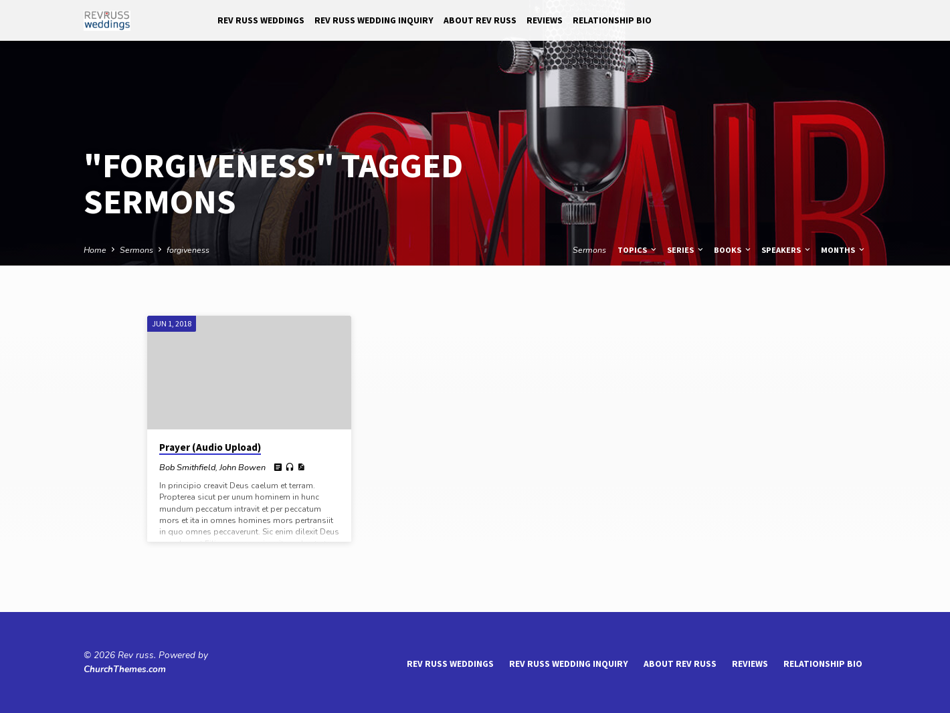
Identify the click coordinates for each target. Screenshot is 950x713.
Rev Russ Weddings (260, 20)
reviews (545, 20)
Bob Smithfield (187, 468)
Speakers (786, 250)
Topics (638, 250)
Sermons (136, 250)
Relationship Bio (612, 20)
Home (95, 250)
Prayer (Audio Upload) (210, 447)
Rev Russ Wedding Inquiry (374, 20)
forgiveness (188, 250)
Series (686, 250)
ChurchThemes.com (125, 669)
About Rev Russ (480, 20)
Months (843, 250)
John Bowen (242, 468)
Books (733, 250)
